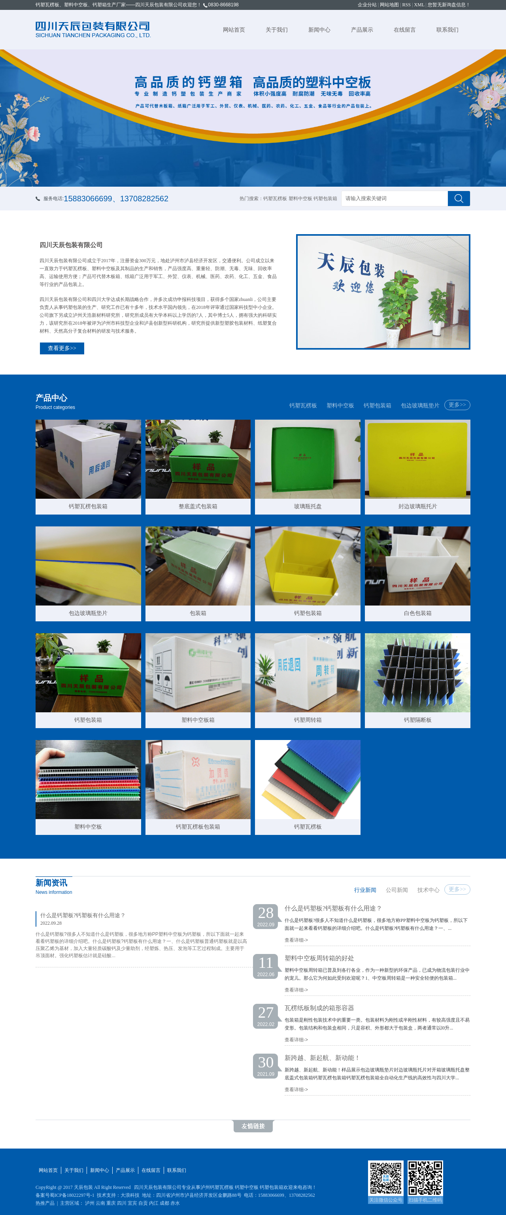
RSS (406, 5)
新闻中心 (319, 29)
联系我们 (447, 29)
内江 (154, 1203)
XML (419, 5)
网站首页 (234, 29)
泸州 (89, 1203)
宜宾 (132, 1203)
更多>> (457, 405)
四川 (121, 1203)
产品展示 (362, 29)
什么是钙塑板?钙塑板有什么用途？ (83, 915)
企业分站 (367, 5)
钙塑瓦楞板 (303, 406)
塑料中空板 (340, 406)
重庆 (111, 1203)
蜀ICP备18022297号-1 (72, 1195)
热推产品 (45, 1203)
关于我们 (277, 29)
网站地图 (389, 5)
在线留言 (405, 29)
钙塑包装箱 (377, 406)
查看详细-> (296, 940)
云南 (100, 1203)
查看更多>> (62, 348)
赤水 (175, 1203)
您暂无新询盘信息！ (449, 5)
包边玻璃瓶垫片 (420, 406)
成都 (164, 1203)
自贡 (143, 1203)
